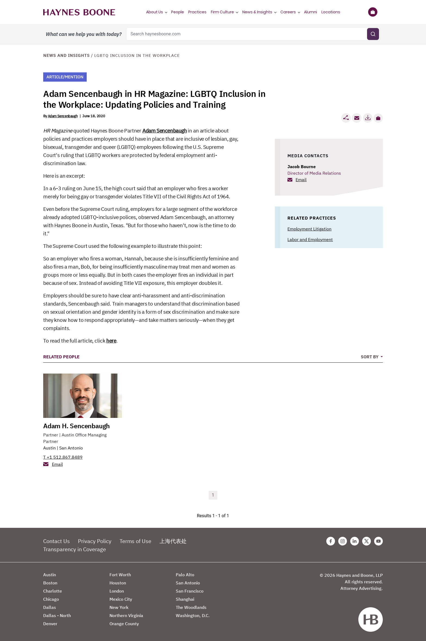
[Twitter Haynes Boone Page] (366, 541)
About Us (154, 12)
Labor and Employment (310, 239)
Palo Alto (185, 574)
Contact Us (56, 541)
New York (119, 607)
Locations (330, 12)
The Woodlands (191, 607)
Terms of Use (135, 541)
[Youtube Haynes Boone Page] (378, 541)
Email (301, 179)
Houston (117, 582)
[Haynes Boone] (79, 12)
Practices (197, 12)
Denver (50, 623)
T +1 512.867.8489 (63, 457)
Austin (49, 448)
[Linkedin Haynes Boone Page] (354, 541)
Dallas (49, 607)
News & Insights (257, 12)
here (111, 340)
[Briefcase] (373, 12)
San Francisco (189, 591)
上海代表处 (173, 541)
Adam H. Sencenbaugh (76, 426)
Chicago (51, 599)
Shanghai (185, 599)
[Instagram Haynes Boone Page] (342, 541)
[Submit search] (373, 34)
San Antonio (71, 448)
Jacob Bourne (301, 166)
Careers (288, 12)
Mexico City (120, 599)
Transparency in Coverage (74, 549)
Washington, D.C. (193, 615)
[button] (378, 118)
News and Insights (66, 55)
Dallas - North (57, 615)
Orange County (124, 623)
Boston (50, 582)
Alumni (310, 12)
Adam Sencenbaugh (63, 116)
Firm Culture (222, 12)
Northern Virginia (126, 615)
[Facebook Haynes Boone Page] (330, 541)
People (177, 12)
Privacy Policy (94, 541)
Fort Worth (120, 574)
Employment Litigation (309, 229)
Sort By (370, 356)
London (116, 591)
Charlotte (52, 591)
